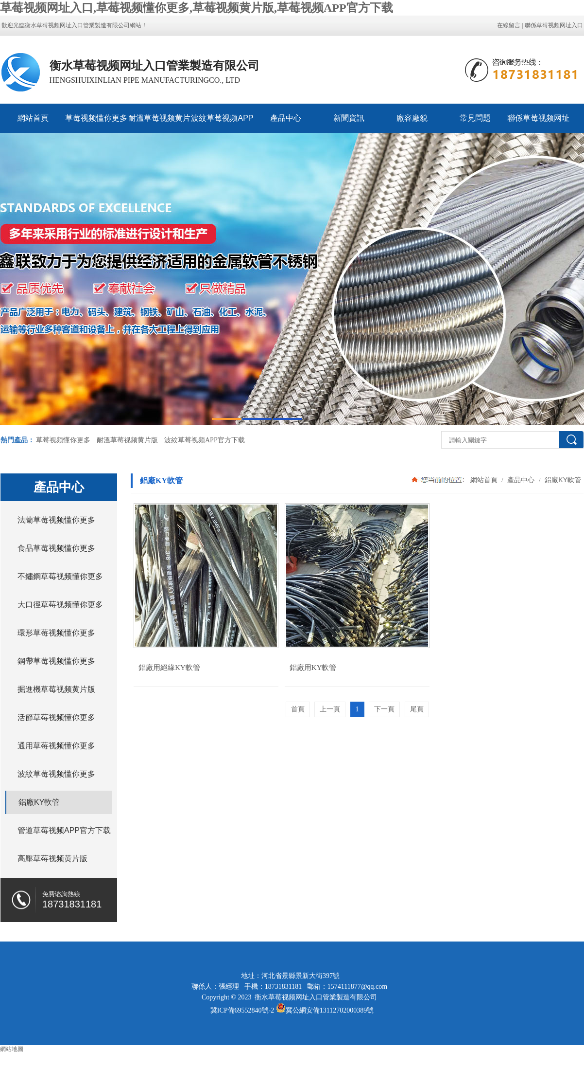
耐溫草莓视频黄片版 (159, 123)
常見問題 (475, 118)
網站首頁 (33, 118)
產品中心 (285, 118)
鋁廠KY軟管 (562, 480)
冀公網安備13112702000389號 (330, 1010)
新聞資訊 (348, 118)
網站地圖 (11, 1049)
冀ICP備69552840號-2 (242, 1010)
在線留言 (508, 25)
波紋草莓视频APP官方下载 (222, 123)
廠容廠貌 (412, 118)
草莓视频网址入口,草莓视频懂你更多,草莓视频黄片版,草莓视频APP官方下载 (196, 7)
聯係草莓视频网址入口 (554, 25)
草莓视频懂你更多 (96, 118)
